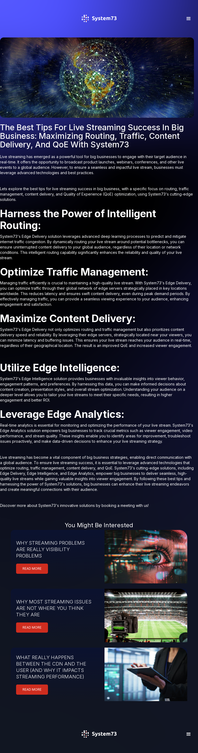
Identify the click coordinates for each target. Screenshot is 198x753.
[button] (189, 19)
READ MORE (32, 569)
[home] (99, 26)
